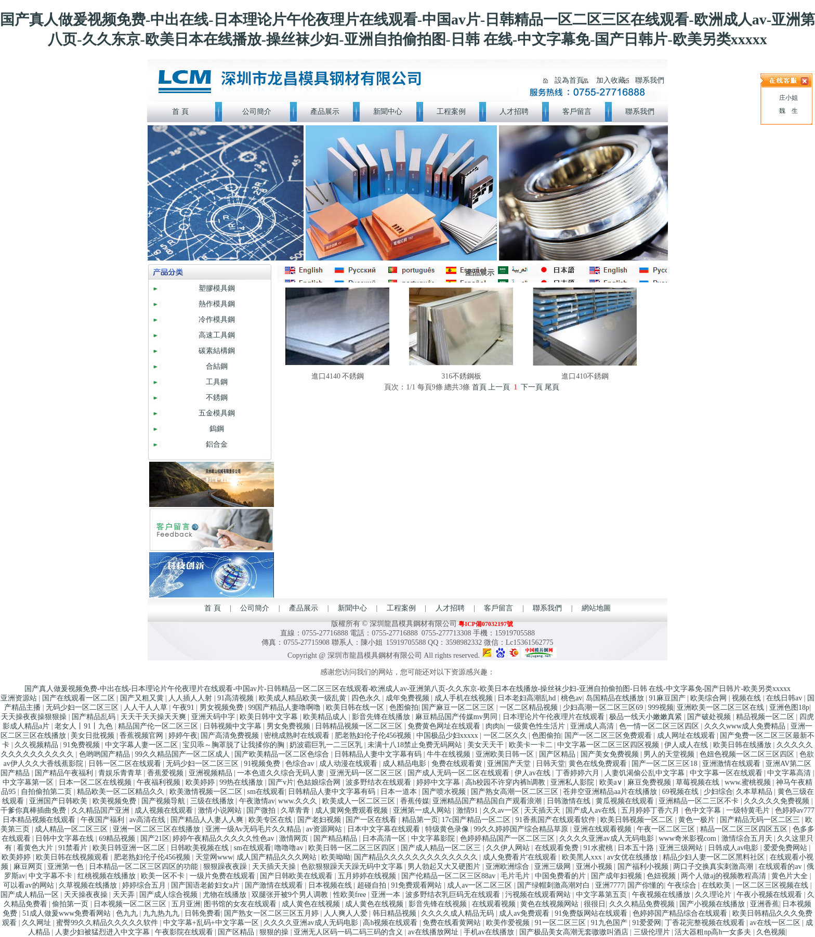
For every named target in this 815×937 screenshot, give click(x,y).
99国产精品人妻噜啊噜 (285, 707)
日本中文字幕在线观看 (384, 829)
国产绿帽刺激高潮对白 (554, 885)
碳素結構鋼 (217, 351)
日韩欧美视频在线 (200, 848)
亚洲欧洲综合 (508, 866)
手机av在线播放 (490, 932)
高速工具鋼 (217, 335)
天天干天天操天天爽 (154, 717)
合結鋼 (217, 366)
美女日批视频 (93, 735)
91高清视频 (236, 698)
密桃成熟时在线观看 (298, 735)
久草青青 (296, 810)
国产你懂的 (645, 885)
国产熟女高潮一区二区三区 (515, 792)
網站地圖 (596, 608)
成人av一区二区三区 (480, 885)
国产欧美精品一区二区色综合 (282, 754)
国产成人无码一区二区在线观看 (459, 773)
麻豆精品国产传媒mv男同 (457, 717)
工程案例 (401, 608)
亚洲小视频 (595, 866)
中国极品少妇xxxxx (448, 735)
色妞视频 (662, 876)
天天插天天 (543, 810)
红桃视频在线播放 (107, 876)
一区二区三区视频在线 (772, 885)
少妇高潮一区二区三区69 (604, 707)
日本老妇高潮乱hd (527, 698)
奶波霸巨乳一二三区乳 (327, 745)
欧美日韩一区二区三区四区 (353, 848)
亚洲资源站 (20, 698)
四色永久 (367, 698)
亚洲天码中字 (214, 717)
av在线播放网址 (434, 932)
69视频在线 (681, 792)
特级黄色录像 (448, 829)
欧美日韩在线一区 (356, 707)
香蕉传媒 (414, 801)
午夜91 (184, 707)
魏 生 (788, 110)
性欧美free (350, 895)
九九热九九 (162, 913)
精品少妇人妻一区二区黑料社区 (715, 857)
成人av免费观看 (525, 913)
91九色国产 (610, 923)
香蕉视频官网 (142, 735)
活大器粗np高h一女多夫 (714, 932)
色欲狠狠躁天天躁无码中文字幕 (353, 866)
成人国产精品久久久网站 (277, 857)
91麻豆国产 (668, 698)
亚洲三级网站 (682, 848)
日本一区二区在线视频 (96, 782)
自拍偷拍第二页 (47, 792)
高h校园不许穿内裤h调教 (506, 782)
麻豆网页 (29, 866)
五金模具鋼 (217, 413)
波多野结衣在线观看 (379, 782)
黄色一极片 (697, 820)
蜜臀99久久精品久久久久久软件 (108, 923)
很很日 (595, 904)
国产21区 (154, 838)
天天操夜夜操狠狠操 (35, 717)
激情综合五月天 (747, 838)
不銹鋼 (217, 397)
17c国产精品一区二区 (476, 820)
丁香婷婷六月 (578, 773)
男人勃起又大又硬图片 (444, 866)
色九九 (128, 913)
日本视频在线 (331, 885)
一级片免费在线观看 (223, 876)
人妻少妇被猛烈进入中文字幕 (103, 932)
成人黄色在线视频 (312, 904)
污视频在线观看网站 (539, 895)
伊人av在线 (534, 773)
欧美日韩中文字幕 (270, 717)
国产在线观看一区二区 (79, 698)
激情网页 (294, 838)
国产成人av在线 (592, 810)
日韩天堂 (550, 763)
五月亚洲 (186, 904)
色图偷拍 (403, 707)
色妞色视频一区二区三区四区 (748, 754)
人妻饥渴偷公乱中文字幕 (645, 773)
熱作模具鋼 (217, 304)
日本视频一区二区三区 (131, 904)
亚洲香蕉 (764, 904)
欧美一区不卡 (164, 876)
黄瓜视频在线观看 (626, 801)
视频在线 (747, 698)
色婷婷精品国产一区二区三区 (508, 838)
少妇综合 (718, 792)
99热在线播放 (242, 782)
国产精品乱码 (94, 717)
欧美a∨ (611, 782)
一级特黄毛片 (749, 810)
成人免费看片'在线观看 (521, 857)
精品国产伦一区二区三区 (159, 726)
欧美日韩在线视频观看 (73, 857)
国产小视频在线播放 (713, 904)
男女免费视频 (289, 726)
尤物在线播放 (225, 895)
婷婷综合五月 (145, 885)
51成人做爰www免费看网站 (67, 913)
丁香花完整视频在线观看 (706, 923)
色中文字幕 (704, 810)
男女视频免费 (222, 707)
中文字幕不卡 (51, 876)
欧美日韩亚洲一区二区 (130, 848)
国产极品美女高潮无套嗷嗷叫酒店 (574, 932)
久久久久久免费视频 (777, 801)
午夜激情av (257, 801)
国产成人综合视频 (169, 895)
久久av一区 (502, 810)
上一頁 (499, 387)
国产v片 (281, 782)
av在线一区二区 (776, 923)
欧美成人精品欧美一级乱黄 (303, 698)
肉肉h (494, 726)
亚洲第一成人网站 (423, 810)
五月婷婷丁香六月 (651, 810)
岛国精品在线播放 (616, 698)
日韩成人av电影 (734, 848)
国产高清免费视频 (231, 735)
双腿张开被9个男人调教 (291, 895)
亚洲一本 (386, 895)
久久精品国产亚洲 (101, 810)
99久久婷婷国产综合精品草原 (522, 829)
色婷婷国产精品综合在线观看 (681, 913)
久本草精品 (755, 792)
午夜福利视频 (159, 782)
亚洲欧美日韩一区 (506, 754)
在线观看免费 (558, 848)
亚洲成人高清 (593, 726)
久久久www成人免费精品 (745, 726)
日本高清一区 (385, 838)
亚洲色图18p (789, 707)
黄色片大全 (790, 876)
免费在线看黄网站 (453, 923)
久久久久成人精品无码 (458, 913)
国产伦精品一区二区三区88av (449, 876)
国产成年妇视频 (617, 876)
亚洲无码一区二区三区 (367, 773)
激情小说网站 (221, 810)
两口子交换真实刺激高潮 (714, 866)
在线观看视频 (495, 904)
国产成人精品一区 (31, 895)
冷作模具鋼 (217, 319)
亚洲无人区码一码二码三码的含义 (349, 932)
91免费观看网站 (417, 885)
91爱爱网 (646, 923)
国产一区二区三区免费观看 (609, 735)
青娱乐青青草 (121, 773)
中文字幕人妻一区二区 (142, 745)
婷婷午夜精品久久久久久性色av (224, 838)
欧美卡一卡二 (532, 745)
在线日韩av (785, 698)
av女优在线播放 (633, 857)
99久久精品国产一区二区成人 (183, 754)
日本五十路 (636, 848)
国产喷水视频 (445, 792)
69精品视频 (118, 838)
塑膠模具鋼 (217, 288)
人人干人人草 (146, 707)
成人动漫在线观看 (349, 763)
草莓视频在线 (698, 782)
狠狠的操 (275, 932)
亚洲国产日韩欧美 (59, 801)
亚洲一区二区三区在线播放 (157, 829)
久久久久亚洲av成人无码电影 (607, 838)
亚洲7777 (609, 885)
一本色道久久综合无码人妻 (281, 773)
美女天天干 (486, 745)
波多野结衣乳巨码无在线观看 (453, 895)
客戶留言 (498, 608)
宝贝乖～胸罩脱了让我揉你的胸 (234, 745)
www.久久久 (298, 801)
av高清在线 (148, 820)
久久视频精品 (37, 745)
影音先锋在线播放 (382, 717)
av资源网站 (325, 829)
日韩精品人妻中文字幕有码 (379, 754)
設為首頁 (569, 80)
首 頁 (212, 608)
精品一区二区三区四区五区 (745, 829)
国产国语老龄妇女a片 (206, 885)
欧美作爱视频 (509, 923)
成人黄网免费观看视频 (352, 810)
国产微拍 (262, 810)
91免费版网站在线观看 (592, 913)
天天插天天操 (275, 866)
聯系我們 (649, 80)
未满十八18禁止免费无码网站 (415, 745)
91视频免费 (263, 763)
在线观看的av (781, 866)
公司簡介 (254, 608)
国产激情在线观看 (275, 885)
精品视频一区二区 (766, 717)
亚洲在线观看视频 (603, 829)
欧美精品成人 (326, 717)
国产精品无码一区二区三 (761, 820)
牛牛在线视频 (449, 754)
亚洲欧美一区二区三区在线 (721, 707)
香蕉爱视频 (166, 773)
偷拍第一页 (71, 904)
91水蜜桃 (599, 848)
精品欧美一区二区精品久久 (121, 792)
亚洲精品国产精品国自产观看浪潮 (488, 801)
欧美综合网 (709, 698)
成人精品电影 (405, 763)
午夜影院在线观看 (185, 932)
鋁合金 (217, 444)
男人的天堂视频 (669, 754)
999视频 (661, 707)
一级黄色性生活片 (537, 726)
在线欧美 (717, 885)
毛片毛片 (516, 876)
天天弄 (125, 895)
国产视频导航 (164, 801)
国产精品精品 (336, 838)
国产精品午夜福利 (65, 773)
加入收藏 (610, 80)
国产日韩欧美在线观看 (297, 876)
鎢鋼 (216, 429)
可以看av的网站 (29, 885)
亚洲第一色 (66, 866)
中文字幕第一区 (29, 782)
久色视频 (770, 932)
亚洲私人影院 (573, 782)
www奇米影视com (688, 838)
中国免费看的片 (561, 876)
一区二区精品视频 (529, 707)
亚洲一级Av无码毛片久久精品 (254, 829)
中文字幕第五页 (602, 895)
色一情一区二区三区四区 (660, 726)
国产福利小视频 (644, 866)
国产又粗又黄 (143, 698)
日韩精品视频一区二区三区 (359, 726)
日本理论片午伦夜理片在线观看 (555, 717)
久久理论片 (714, 895)
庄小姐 (788, 97)
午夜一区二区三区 (667, 829)
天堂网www (214, 857)
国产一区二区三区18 (665, 763)
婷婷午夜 (183, 735)
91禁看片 (73, 848)
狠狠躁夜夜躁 (226, 866)
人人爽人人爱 (347, 913)
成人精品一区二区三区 (72, 829)
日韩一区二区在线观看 (125, 763)
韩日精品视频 (395, 913)
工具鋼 (217, 382)
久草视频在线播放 (89, 885)
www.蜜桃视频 (748, 782)
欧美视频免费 (115, 801)
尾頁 (552, 387)
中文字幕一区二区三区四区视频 (609, 745)
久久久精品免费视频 (643, 904)
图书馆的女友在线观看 (241, 904)
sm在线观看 (266, 792)
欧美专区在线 (271, 820)
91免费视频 (82, 745)
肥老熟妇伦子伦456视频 (374, 735)
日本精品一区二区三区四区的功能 (144, 866)
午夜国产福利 (103, 820)
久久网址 (37, 923)
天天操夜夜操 (87, 895)
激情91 (468, 810)
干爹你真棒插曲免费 (34, 810)
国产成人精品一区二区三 (442, 848)
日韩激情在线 (570, 801)
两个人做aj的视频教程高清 (724, 876)
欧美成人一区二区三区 (359, 801)
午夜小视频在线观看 (770, 895)
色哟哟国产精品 (105, 754)
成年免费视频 (408, 698)
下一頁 (532, 387)
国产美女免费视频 (611, 754)
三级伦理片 (653, 932)
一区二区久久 (506, 735)
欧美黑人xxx (583, 857)
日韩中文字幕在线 (65, 838)
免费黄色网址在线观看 (444, 726)
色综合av (300, 763)
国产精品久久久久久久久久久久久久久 (417, 857)
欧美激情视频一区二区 (206, 792)
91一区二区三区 (561, 923)
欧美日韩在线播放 (743, 745)
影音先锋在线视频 (439, 904)
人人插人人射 (191, 698)
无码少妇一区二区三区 (83, 707)
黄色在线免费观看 (599, 763)
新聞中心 (352, 608)
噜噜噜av (289, 848)
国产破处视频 (710, 717)
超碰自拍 (372, 885)
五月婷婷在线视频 (368, 876)
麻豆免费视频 (650, 782)
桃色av (571, 698)
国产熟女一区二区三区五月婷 (272, 913)
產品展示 (303, 608)
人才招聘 (450, 608)
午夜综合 (683, 885)
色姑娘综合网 (320, 782)
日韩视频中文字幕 (233, 726)
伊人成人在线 (687, 745)
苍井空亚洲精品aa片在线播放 (611, 792)
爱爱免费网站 (786, 848)
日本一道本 (399, 792)
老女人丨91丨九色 (85, 726)
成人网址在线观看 (687, 735)
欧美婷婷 (201, 782)
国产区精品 (558, 754)
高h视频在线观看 (391, 923)
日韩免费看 (203, 913)
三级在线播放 (213, 801)
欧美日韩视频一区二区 (637, 820)
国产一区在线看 (372, 820)
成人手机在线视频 (465, 698)
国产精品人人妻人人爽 (207, 820)
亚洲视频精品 (211, 773)
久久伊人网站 (509, 848)
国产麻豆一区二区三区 (459, 707)
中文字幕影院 (434, 838)
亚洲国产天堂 (510, 763)
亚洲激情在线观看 (732, 763)
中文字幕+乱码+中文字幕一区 (211, 923)
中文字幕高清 (790, 773)
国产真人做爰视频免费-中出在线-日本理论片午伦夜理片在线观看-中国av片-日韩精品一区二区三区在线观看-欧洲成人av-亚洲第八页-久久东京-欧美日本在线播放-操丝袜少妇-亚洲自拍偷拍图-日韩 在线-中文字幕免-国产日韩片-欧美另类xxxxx (407, 689)
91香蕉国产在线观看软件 (557, 820)
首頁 (479, 387)
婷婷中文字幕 (439, 782)
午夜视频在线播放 (662, 895)
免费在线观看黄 (457, 763)
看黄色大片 (36, 848)
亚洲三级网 (553, 866)
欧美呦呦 (335, 857)
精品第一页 (420, 820)
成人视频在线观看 (165, 810)
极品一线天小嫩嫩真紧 (646, 717)
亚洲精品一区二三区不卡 (700, 801)
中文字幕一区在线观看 (727, 773)
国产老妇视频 (320, 820)
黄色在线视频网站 (550, 904)
